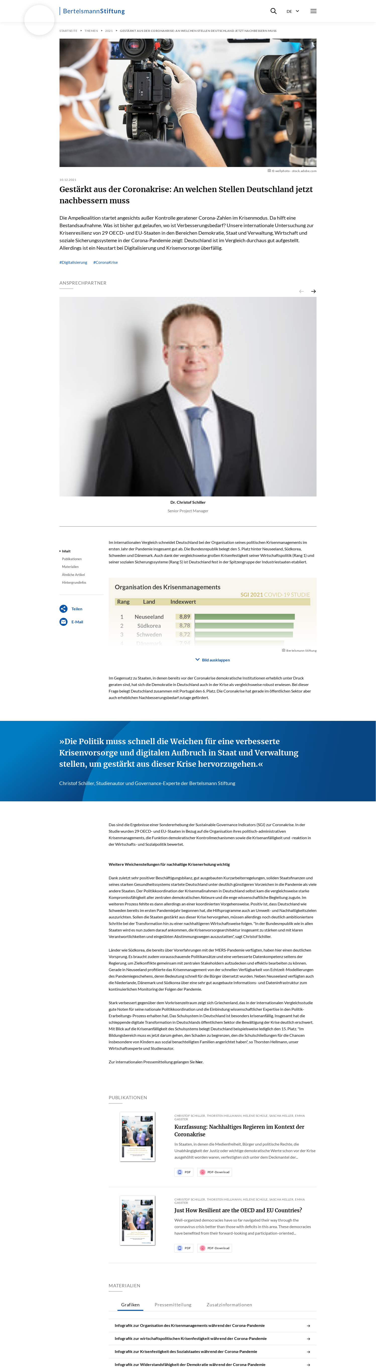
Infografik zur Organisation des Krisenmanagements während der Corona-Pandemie (212, 1325)
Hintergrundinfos (74, 582)
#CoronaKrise (105, 262)
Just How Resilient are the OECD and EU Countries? (238, 1210)
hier (199, 1061)
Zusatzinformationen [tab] (229, 1304)
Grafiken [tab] (130, 1304)
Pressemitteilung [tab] (173, 1304)
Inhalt (66, 551)
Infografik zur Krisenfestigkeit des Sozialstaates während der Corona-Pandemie (212, 1351)
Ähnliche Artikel (73, 575)
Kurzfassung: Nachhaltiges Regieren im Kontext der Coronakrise (239, 1131)
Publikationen (72, 559)
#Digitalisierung (73, 262)
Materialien (70, 567)
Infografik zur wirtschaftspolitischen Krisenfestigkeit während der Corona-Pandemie (212, 1338)
